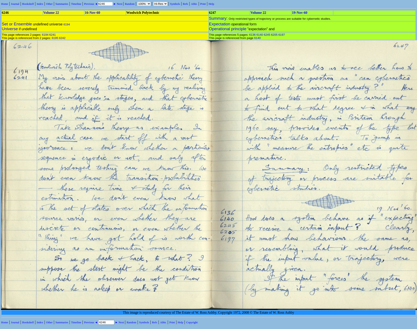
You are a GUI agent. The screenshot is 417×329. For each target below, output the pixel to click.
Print (203, 3)
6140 (260, 34)
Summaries (61, 3)
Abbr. (194, 3)
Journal (15, 3)
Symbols (175, 3)
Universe (10, 29)
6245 (267, 34)
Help (211, 3)
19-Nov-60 (299, 12)
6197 (281, 34)
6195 (55, 38)
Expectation (219, 24)
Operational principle (227, 29)
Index (40, 3)
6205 (274, 34)
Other (49, 3)
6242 (62, 38)
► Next (118, 3)
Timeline (76, 3)
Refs (185, 3)
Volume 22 (51, 12)
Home (4, 3)
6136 (252, 34)
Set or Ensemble (17, 24)
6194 (66, 24)
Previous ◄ (91, 3)
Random (129, 3)
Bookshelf (28, 3)
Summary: (219, 18)
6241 (52, 34)
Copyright (192, 322)
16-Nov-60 (92, 12)
